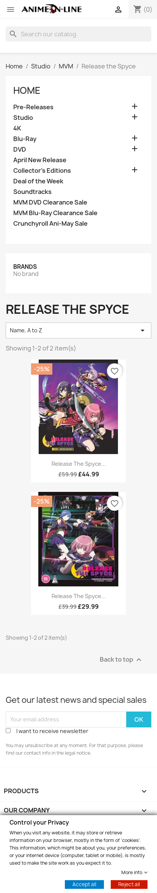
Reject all (129, 884)
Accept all (84, 884)
